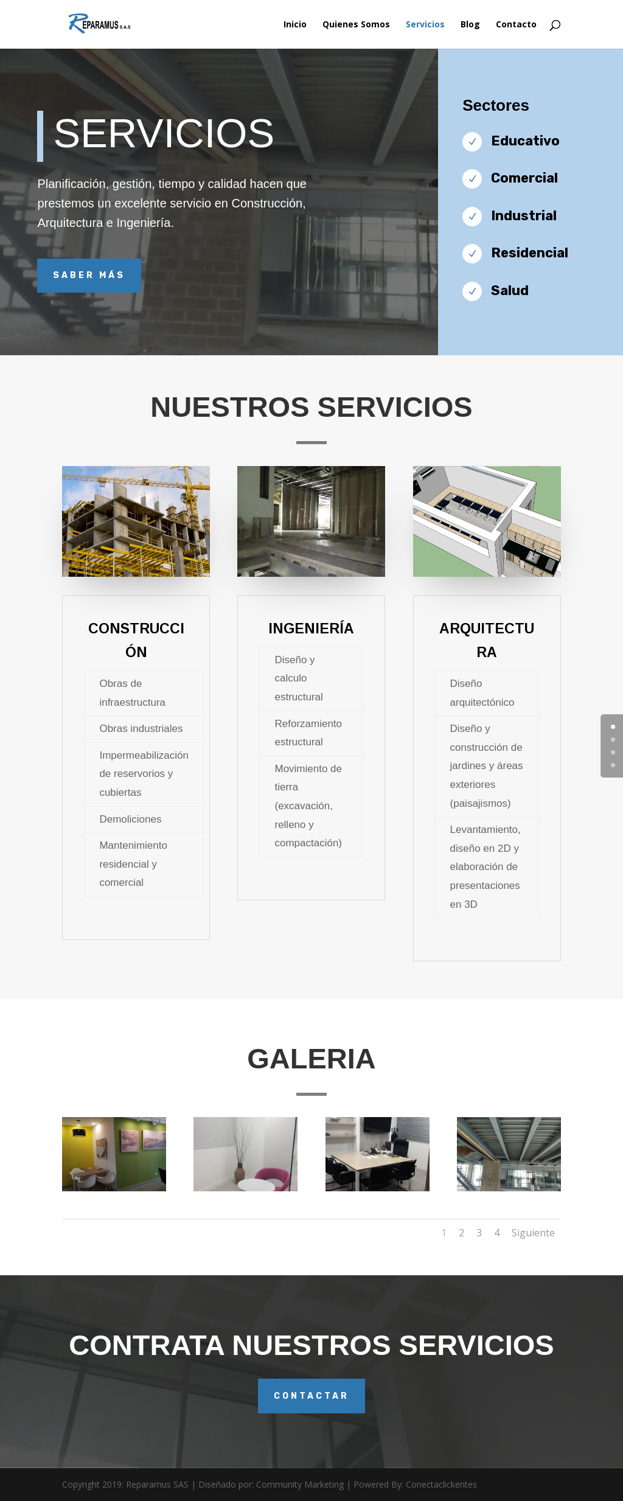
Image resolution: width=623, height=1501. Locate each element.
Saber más (89, 275)
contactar (311, 1396)
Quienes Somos (356, 25)
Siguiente (533, 1232)
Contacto (516, 25)
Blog (470, 25)
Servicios (425, 25)
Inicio (295, 25)
